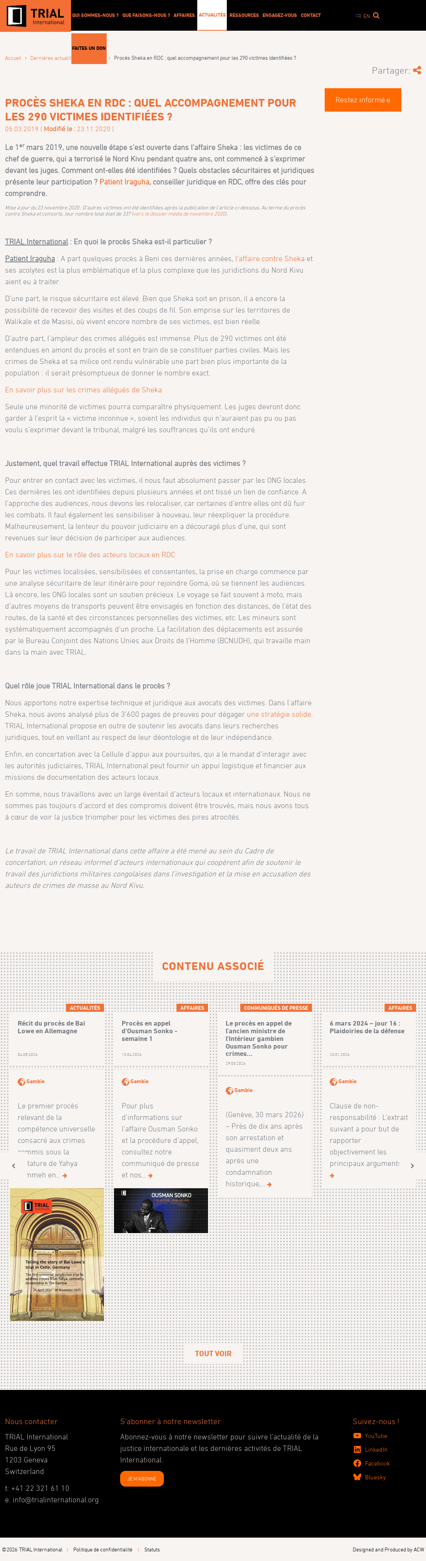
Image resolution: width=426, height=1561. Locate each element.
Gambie (35, 1081)
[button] (13, 1165)
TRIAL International (41, 1549)
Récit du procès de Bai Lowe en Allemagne (51, 1027)
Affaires (184, 15)
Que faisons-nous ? (146, 15)
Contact (311, 15)
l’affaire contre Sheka (270, 258)
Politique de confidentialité (102, 1549)
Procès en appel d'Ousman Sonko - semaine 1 (149, 1030)
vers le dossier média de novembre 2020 (179, 213)
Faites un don (89, 48)
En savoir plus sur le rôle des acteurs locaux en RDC (90, 554)
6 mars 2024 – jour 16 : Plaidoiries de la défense (367, 1027)
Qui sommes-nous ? (95, 15)
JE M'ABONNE (141, 1478)
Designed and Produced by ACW (388, 1549)
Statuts (152, 1549)
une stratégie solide (279, 714)
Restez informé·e (362, 100)
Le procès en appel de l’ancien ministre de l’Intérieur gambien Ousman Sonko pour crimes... (259, 1038)
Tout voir (213, 1353)
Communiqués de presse (276, 1007)
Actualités (212, 15)
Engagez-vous (280, 15)
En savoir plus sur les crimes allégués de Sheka (83, 389)
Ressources (244, 15)
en (366, 16)
